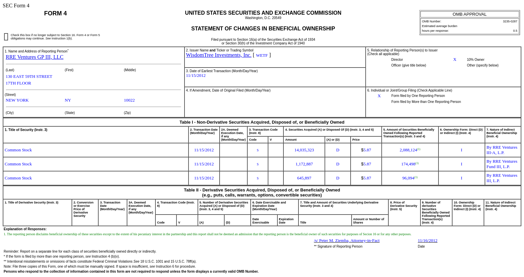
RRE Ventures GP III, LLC (34, 57)
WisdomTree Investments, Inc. (219, 55)
